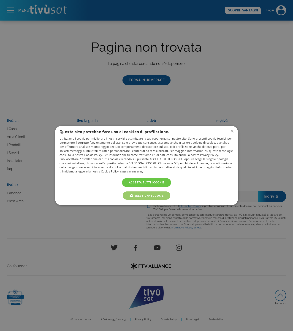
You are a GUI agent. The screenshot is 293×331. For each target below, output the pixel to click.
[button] (147, 195)
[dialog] (146, 166)
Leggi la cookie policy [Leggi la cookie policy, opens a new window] (134, 171)
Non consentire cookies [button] (232, 131)
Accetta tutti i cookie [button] (146, 182)
